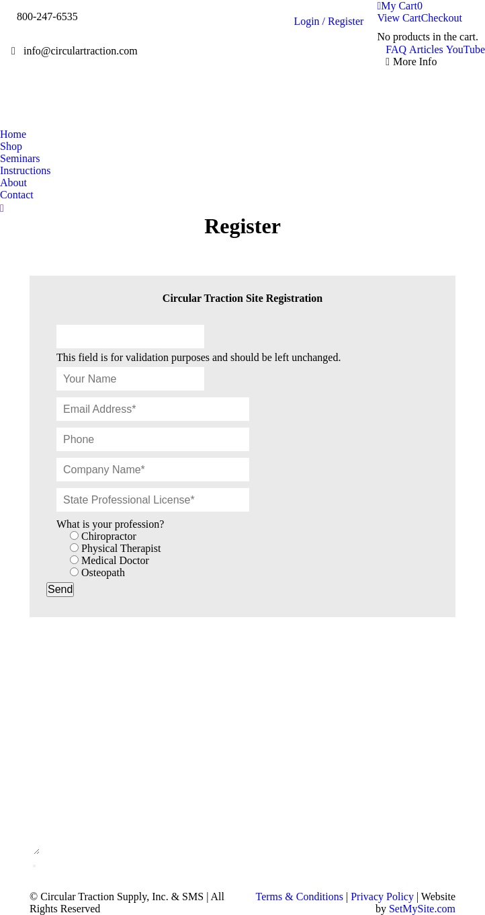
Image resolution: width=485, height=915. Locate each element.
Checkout (441, 18)
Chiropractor (108, 536)
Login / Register (328, 21)
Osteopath (103, 572)
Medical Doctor (115, 560)
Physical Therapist (121, 548)
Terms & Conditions (299, 896)
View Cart (399, 18)
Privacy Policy (382, 896)
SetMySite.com (422, 908)
